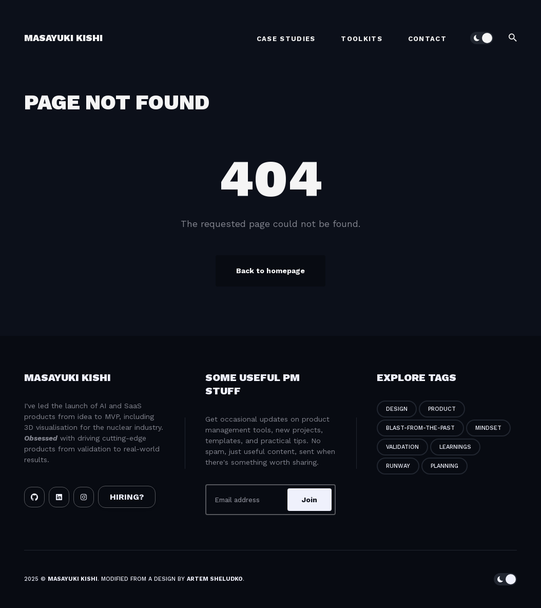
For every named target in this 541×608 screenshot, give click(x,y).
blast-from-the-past (420, 428)
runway (398, 466)
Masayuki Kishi (63, 37)
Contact (427, 39)
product (442, 409)
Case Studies (286, 39)
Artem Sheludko (215, 579)
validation (402, 447)
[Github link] (34, 497)
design (397, 409)
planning (444, 466)
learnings (455, 447)
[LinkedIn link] (59, 497)
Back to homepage (270, 271)
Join (309, 500)
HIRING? (127, 497)
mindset (488, 428)
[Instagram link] (83, 497)
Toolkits (361, 39)
